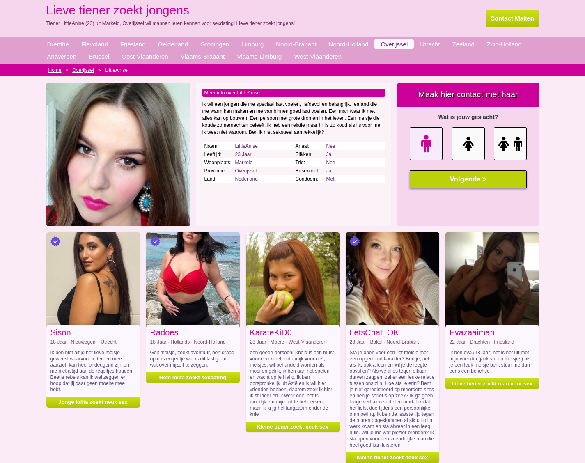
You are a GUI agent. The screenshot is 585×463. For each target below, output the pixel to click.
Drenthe (58, 44)
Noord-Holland (349, 44)
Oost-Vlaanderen (145, 56)
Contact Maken (512, 18)
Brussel (99, 56)
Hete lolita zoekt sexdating (192, 377)
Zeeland (463, 44)
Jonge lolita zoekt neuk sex (92, 402)
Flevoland (94, 44)
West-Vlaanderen (318, 56)
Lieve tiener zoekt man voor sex (492, 383)
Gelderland (173, 44)
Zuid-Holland (504, 44)
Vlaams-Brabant (203, 56)
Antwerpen (62, 56)
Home (55, 70)
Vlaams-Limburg (259, 56)
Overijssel (394, 44)
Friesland (133, 44)
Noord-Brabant (296, 44)
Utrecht (430, 44)
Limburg (252, 44)
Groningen (214, 44)
